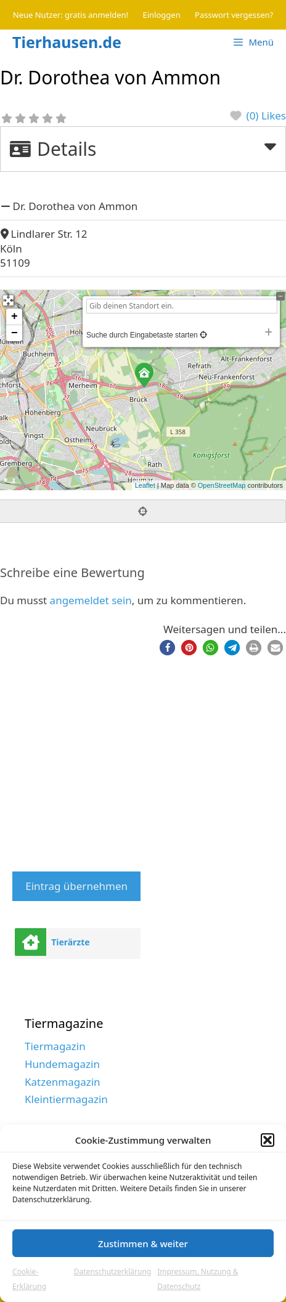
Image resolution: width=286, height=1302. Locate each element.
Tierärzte (70, 942)
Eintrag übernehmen (76, 886)
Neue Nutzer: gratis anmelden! (70, 14)
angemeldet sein (91, 600)
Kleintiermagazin (66, 1099)
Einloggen (162, 14)
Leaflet (145, 485)
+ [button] (14, 316)
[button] (267, 1140)
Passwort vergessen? (234, 14)
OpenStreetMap (222, 485)
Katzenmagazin (62, 1082)
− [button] (14, 333)
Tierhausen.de (66, 41)
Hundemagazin (62, 1064)
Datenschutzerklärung (112, 1271)
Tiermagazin (55, 1046)
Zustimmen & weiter (143, 1243)
